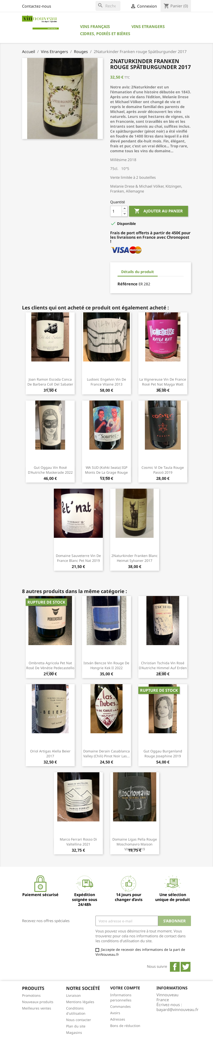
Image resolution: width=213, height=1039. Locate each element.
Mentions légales (80, 1001)
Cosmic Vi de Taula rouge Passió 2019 (163, 470)
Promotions (31, 995)
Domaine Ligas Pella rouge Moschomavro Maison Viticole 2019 (134, 844)
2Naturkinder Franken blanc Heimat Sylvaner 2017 (134, 558)
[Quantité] (116, 211)
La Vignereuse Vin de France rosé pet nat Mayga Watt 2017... (162, 384)
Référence (128, 283)
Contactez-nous (36, 6)
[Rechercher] (107, 6)
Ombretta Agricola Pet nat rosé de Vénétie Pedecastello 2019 (50, 668)
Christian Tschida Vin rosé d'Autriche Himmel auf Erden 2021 (163, 668)
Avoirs (115, 1013)
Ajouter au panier (158, 211)
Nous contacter (78, 1019)
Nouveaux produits (37, 1001)
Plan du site (75, 1026)
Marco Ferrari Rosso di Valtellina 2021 (78, 841)
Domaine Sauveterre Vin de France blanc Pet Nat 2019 (78, 558)
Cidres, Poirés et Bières (105, 33)
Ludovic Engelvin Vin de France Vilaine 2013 (106, 382)
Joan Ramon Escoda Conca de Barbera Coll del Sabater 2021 (50, 384)
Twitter (185, 967)
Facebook (175, 967)
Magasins (74, 1032)
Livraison (73, 995)
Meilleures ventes (36, 1008)
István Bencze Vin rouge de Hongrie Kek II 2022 (106, 665)
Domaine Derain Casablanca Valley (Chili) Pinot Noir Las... (106, 753)
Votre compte (125, 988)
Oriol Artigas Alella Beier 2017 (50, 753)
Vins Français (95, 26)
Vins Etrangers (148, 26)
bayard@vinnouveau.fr (177, 1009)
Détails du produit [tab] (137, 271)
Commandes (120, 1006)
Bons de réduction (125, 1025)
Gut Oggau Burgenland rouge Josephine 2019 (162, 753)
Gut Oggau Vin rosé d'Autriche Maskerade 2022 (50, 470)
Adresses (117, 1019)
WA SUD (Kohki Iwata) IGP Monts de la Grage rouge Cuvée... (106, 472)
